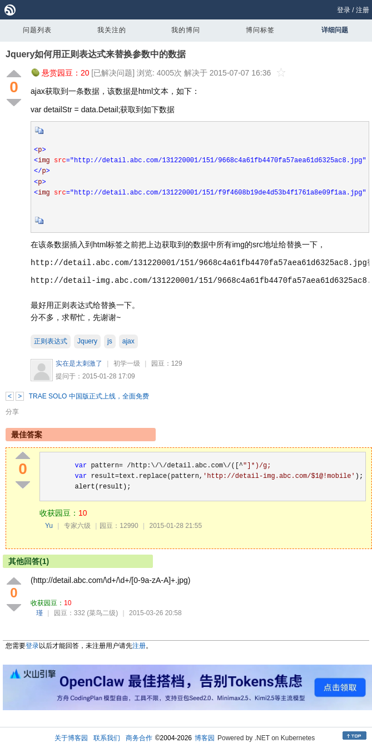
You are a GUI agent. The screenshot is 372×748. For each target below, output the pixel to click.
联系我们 (106, 738)
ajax (128, 341)
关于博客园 (71, 738)
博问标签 (260, 30)
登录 (343, 10)
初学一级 (126, 363)
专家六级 (77, 526)
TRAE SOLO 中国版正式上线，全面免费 (89, 396)
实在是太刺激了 (79, 363)
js (109, 341)
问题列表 (37, 30)
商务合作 (139, 738)
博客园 (205, 738)
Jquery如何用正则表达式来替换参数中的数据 (96, 54)
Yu (49, 526)
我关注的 (111, 30)
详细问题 (334, 30)
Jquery (87, 341)
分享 (12, 412)
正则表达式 (50, 341)
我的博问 (185, 30)
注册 (362, 10)
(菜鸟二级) (102, 613)
